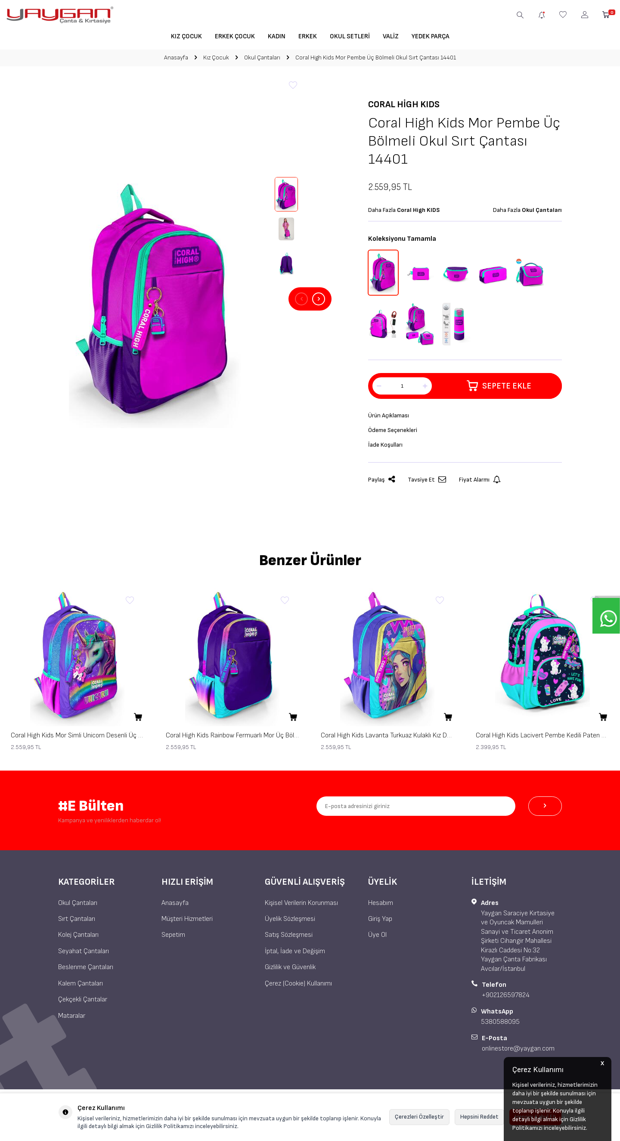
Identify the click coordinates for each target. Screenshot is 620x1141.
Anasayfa (176, 57)
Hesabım (380, 903)
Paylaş (381, 483)
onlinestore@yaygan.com (518, 1049)
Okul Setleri (350, 36)
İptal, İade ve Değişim (295, 951)
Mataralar (71, 1016)
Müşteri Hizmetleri (187, 919)
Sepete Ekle (498, 386)
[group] (155, 299)
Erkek (307, 36)
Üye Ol (377, 935)
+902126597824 (506, 995)
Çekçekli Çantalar (82, 999)
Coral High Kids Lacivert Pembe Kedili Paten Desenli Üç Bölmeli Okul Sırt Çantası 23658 (542, 735)
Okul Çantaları (262, 57)
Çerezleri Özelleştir (419, 1116)
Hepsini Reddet (479, 1116)
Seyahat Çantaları (83, 951)
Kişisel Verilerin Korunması (301, 903)
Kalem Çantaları (80, 983)
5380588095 (500, 1022)
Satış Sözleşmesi (289, 935)
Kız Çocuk (186, 36)
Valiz (391, 36)
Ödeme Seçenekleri (395, 432)
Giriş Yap (380, 919)
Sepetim (173, 935)
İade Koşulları (387, 448)
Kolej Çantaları (78, 935)
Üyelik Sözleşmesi (290, 919)
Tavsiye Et (427, 483)
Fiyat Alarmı (480, 483)
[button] (301, 298)
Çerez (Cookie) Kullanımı (298, 983)
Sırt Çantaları (76, 919)
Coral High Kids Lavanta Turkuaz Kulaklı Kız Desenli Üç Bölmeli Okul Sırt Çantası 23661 (387, 735)
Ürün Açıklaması (390, 416)
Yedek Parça (431, 36)
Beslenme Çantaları (85, 967)
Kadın (276, 36)
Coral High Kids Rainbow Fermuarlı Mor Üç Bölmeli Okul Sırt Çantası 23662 (232, 735)
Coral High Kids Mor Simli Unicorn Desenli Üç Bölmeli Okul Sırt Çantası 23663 (77, 735)
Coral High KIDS (404, 104)
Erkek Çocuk (235, 36)
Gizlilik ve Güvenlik (290, 967)
